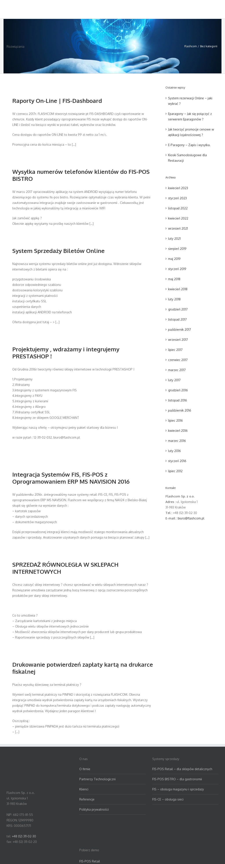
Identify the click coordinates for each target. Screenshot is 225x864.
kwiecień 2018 (177, 289)
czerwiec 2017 (178, 360)
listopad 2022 (178, 208)
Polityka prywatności (94, 809)
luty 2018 (174, 299)
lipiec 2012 (175, 471)
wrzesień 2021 (178, 228)
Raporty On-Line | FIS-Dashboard (57, 100)
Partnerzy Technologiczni (97, 779)
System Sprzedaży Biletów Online (58, 250)
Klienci (83, 789)
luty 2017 (174, 380)
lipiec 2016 (175, 420)
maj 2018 (174, 279)
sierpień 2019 (177, 248)
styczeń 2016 (177, 461)
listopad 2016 (177, 400)
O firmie (84, 769)
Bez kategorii (208, 46)
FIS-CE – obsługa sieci (167, 799)
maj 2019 (174, 259)
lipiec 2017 (175, 350)
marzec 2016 (177, 441)
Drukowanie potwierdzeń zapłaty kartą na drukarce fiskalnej (82, 668)
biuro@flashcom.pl (191, 518)
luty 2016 (174, 451)
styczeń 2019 (177, 269)
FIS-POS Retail (89, 861)
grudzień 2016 (178, 390)
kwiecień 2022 (178, 218)
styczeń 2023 (177, 198)
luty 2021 (174, 238)
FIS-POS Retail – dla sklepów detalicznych (182, 769)
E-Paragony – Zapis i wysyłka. (189, 145)
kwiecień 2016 (178, 430)
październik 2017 (179, 329)
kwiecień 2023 (178, 188)
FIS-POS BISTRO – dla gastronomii (177, 779)
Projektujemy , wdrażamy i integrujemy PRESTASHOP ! (65, 352)
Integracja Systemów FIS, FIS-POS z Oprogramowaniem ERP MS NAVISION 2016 (71, 478)
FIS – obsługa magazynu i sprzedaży (178, 789)
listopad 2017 (177, 319)
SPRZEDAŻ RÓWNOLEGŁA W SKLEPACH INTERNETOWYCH (65, 568)
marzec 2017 (177, 370)
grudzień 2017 (178, 309)
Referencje (86, 799)
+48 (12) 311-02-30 (24, 836)
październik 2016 (179, 410)
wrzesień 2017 (178, 339)
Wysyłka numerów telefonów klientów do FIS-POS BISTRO (81, 175)
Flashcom (190, 46)
